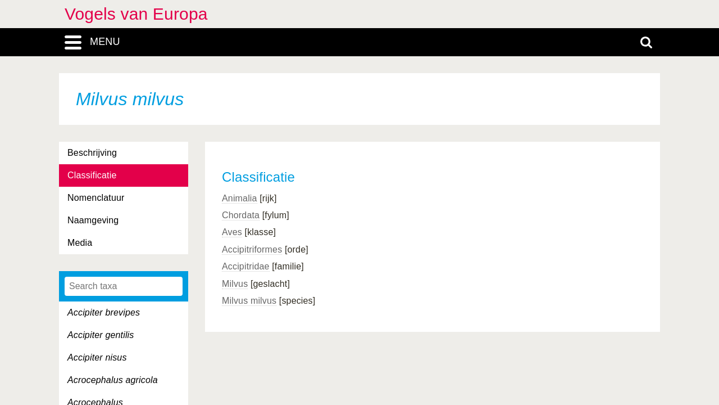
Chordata (241, 215)
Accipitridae (246, 266)
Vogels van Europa (136, 13)
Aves (232, 232)
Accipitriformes (252, 249)
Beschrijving (92, 153)
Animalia (239, 198)
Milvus (235, 284)
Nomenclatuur (96, 197)
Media (79, 243)
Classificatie (91, 175)
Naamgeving (93, 220)
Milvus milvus (249, 300)
